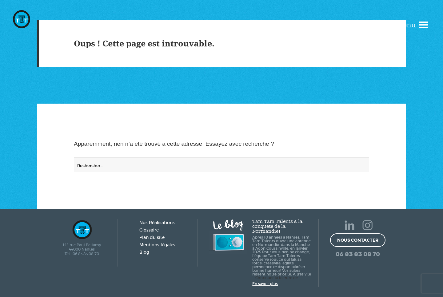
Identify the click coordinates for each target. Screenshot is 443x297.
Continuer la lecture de (276, 277)
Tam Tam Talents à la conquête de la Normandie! (277, 226)
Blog (144, 252)
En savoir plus (265, 283)
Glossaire (149, 230)
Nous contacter (357, 240)
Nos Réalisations (157, 222)
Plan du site (152, 237)
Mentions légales (157, 245)
